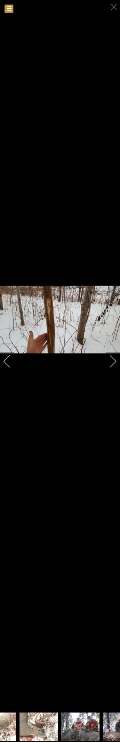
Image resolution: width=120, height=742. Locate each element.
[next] (109, 361)
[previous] (11, 361)
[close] (114, 7)
